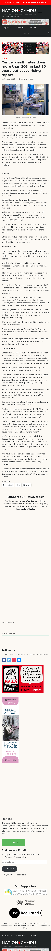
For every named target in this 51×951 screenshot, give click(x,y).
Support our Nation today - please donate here (25, 2)
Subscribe (9, 868)
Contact (32, 28)
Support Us (7, 28)
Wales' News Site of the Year (10, 16)
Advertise (20, 28)
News (4, 59)
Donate (15, 843)
